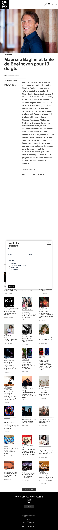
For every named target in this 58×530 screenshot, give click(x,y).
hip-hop (8, 309)
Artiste (12, 273)
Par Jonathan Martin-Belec (27, 290)
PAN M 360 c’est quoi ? (28, 522)
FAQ (28, 518)
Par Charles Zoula (42, 398)
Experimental (7, 387)
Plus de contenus (29, 489)
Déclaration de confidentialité (28, 515)
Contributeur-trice (15, 269)
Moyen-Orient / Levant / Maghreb (45, 446)
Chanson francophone (28, 445)
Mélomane (13, 263)
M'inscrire (29, 506)
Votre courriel (11, 249)
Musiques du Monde (48, 417)
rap (49, 387)
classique (15, 80)
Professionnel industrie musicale (18, 265)
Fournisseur (13, 271)
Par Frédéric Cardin (8, 293)
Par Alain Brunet (25, 319)
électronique (15, 308)
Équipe (28, 521)
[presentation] (19, 280)
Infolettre (28, 519)
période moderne (26, 309)
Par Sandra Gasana (43, 293)
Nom (30, 254)
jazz (40, 335)
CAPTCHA (10, 276)
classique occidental (27, 388)
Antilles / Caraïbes (9, 335)
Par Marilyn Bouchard (8, 317)
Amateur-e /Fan (14, 267)
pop (5, 309)
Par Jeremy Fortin (25, 480)
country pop (7, 308)
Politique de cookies (28, 516)
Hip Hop (45, 387)
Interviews (8, 54)
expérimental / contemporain (43, 309)
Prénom (10, 254)
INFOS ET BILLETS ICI (34, 174)
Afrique (41, 387)
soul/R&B (28, 417)
